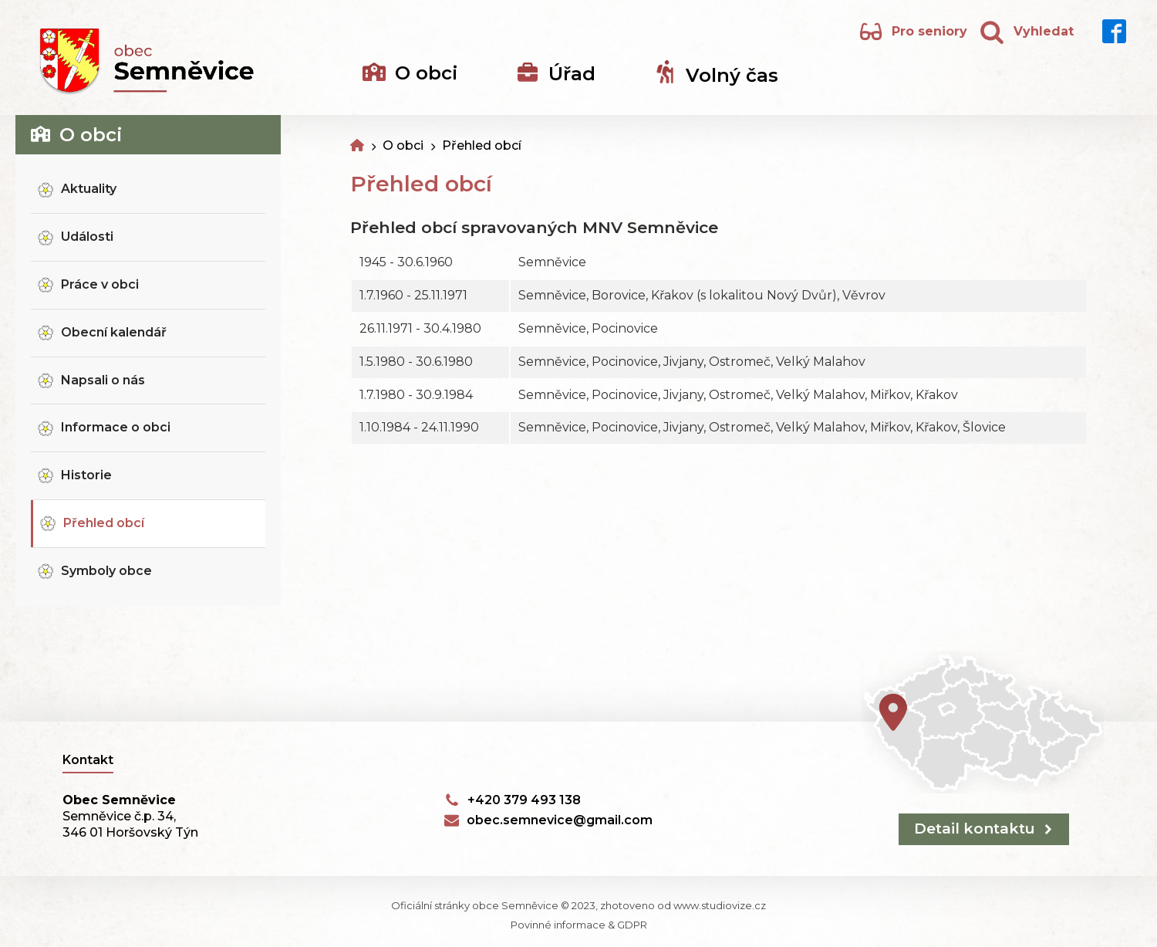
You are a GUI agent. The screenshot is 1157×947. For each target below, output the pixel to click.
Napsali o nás (103, 380)
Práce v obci (100, 284)
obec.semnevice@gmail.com (560, 820)
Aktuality (88, 188)
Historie (86, 475)
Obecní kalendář (114, 332)
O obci (403, 145)
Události (87, 236)
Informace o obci (115, 427)
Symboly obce (106, 570)
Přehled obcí (103, 523)
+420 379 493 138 (524, 800)
